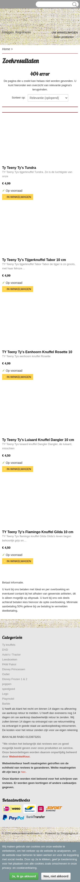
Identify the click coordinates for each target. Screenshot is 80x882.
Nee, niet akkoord (56, 876)
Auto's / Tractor (11, 654)
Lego (5, 693)
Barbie (6, 703)
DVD (5, 649)
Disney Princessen (13, 669)
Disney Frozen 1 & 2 (14, 679)
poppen (6, 684)
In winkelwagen (19, 197)
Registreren (23, 32)
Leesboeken (9, 659)
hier (23, 771)
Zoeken (74, 4)
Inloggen (8, 32)
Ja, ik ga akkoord (24, 876)
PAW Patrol (9, 664)
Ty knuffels (8, 644)
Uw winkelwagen (65, 32)
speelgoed (8, 689)
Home (6, 49)
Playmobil (8, 698)
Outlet (6, 674)
